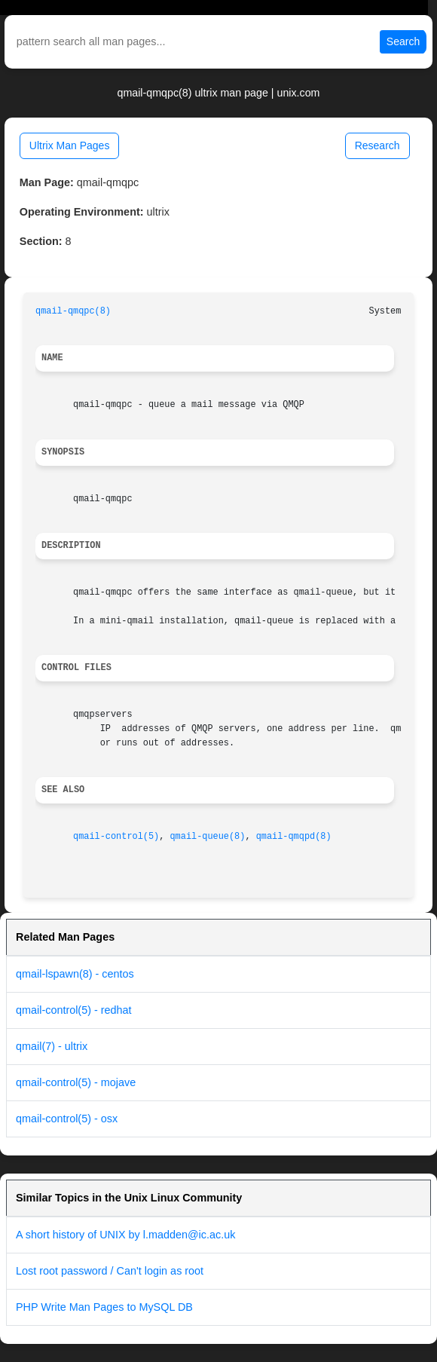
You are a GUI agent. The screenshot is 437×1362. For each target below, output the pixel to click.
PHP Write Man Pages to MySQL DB (104, 1307)
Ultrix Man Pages (69, 145)
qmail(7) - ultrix (51, 1046)
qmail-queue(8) (207, 836)
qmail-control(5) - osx (67, 1119)
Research (377, 145)
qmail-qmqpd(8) (294, 836)
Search (403, 41)
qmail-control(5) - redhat (74, 1010)
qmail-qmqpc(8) (73, 311)
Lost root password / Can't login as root (109, 1271)
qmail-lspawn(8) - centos (75, 974)
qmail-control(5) (116, 836)
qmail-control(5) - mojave (76, 1082)
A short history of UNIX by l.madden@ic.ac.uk (125, 1235)
